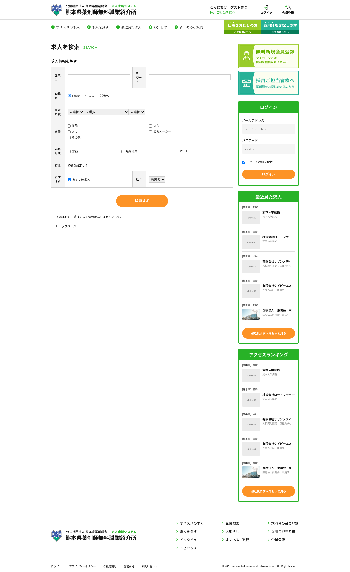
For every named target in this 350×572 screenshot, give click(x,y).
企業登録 (278, 538)
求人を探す (100, 27)
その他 (74, 137)
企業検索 (232, 521)
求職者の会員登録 (284, 521)
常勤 (73, 151)
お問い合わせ (150, 565)
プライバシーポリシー (82, 565)
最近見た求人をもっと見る (268, 333)
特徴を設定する (78, 165)
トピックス (188, 546)
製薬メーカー (160, 131)
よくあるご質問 (191, 27)
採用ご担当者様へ (222, 12)
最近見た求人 (131, 27)
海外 (104, 96)
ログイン (56, 565)
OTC (73, 131)
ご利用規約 (109, 565)
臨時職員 (129, 151)
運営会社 (129, 565)
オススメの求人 (68, 27)
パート (181, 151)
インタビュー (190, 538)
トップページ (67, 226)
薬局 (73, 125)
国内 (89, 96)
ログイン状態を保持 (257, 162)
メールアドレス (253, 120)
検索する (142, 200)
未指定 (74, 96)
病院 (154, 125)
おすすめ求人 (79, 179)
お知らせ (160, 27)
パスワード (250, 140)
